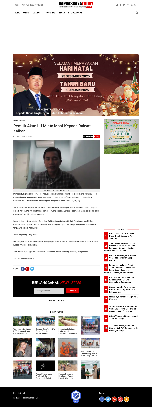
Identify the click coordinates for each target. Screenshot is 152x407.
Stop (96, 137)
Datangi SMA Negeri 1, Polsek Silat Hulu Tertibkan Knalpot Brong (45, 332)
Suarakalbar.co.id (27, 258)
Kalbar (22, 121)
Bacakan (88, 137)
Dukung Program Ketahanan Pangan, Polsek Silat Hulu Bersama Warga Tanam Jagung (66, 378)
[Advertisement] (76, 33)
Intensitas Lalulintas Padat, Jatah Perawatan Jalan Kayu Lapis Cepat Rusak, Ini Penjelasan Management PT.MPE (67, 334)
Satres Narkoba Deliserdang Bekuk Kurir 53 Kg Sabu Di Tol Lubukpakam (89, 354)
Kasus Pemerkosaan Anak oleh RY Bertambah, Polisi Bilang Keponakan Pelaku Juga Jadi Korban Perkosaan (44, 379)
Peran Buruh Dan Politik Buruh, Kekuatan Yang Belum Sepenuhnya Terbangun (123, 279)
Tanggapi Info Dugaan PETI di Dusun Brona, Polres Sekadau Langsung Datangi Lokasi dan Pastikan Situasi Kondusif (22, 334)
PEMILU (61, 13)
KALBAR (26, 13)
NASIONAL (50, 13)
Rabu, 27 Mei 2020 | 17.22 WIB (22, 137)
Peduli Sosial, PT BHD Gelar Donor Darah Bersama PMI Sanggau (121, 236)
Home (15, 121)
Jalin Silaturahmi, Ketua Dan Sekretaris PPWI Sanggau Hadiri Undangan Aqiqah (123, 328)
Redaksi (16, 398)
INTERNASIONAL (75, 13)
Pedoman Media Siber (31, 398)
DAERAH (36, 13)
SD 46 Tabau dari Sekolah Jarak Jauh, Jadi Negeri (123, 317)
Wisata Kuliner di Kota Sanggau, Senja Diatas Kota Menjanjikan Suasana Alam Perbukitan (123, 308)
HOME (17, 13)
